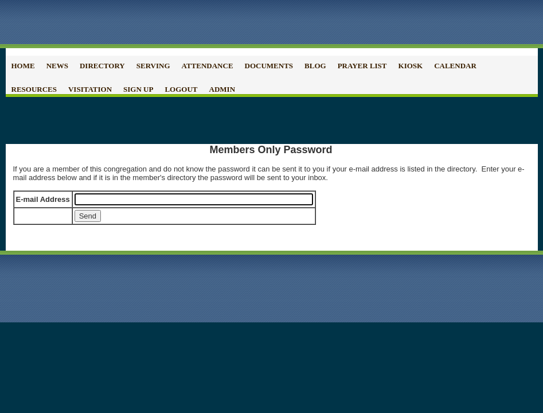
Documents (269, 65)
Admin (222, 89)
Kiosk (411, 65)
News (57, 65)
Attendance (207, 65)
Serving (153, 65)
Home (23, 65)
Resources (34, 89)
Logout (181, 89)
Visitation (90, 89)
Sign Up (138, 89)
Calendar (455, 65)
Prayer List (362, 65)
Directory (102, 65)
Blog (315, 65)
